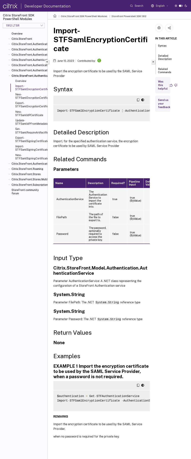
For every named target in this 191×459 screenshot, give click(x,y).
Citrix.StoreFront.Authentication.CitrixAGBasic (29, 54)
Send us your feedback (164, 104)
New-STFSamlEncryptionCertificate (30, 96)
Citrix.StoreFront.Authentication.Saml (29, 75)
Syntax (162, 47)
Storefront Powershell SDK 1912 (129, 16)
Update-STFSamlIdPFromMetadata (30, 122)
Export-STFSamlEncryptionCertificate (30, 105)
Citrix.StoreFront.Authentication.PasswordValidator (29, 70)
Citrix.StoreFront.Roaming (27, 168)
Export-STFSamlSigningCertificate (30, 139)
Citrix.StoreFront (22, 38)
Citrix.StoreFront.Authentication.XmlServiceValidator (29, 163)
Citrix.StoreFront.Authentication (29, 44)
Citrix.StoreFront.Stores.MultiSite (29, 179)
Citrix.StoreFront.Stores (26, 174)
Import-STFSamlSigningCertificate (30, 148)
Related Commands (164, 72)
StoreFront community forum (25, 192)
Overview (17, 33)
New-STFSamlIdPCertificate (29, 113)
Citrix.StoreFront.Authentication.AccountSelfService (29, 49)
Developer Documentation (47, 6)
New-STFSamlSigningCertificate (30, 157)
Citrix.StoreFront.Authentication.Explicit (29, 59)
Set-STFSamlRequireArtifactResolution (30, 130)
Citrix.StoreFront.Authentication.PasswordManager (29, 65)
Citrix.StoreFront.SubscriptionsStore (29, 184)
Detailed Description (165, 59)
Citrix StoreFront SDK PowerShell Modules (84, 16)
